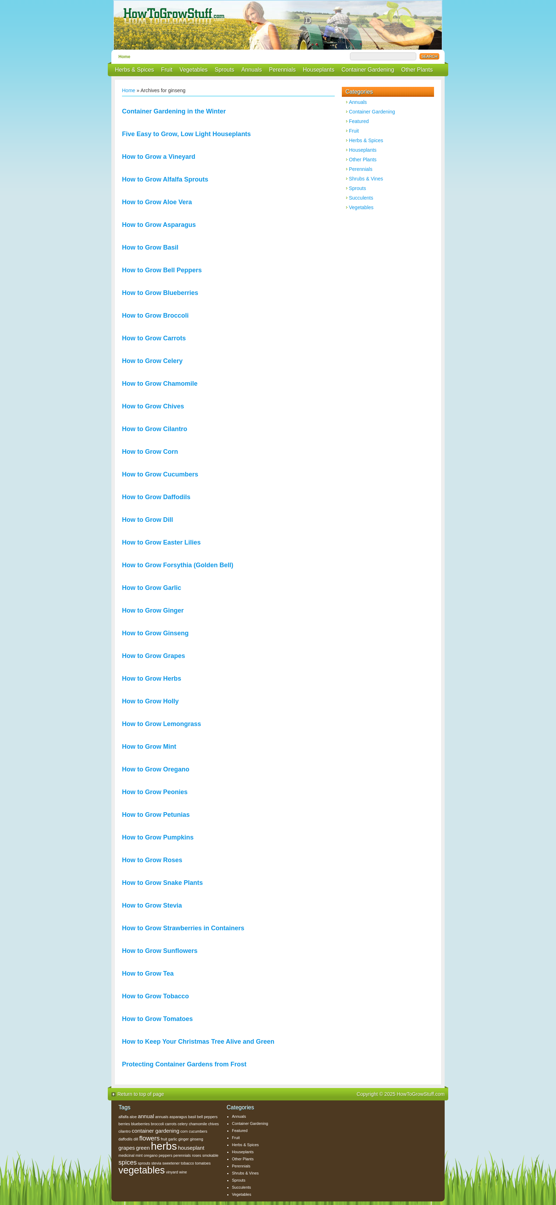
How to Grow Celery (152, 360)
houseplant (191, 1148)
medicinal (126, 1155)
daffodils (125, 1139)
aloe (133, 1117)
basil (192, 1117)
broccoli (157, 1124)
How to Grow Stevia (152, 905)
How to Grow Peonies (155, 792)
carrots (171, 1124)
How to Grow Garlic (151, 587)
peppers (165, 1155)
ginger (183, 1139)
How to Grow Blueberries (160, 292)
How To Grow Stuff (279, 25)
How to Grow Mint (149, 746)
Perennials (282, 70)
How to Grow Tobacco (155, 996)
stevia (156, 1163)
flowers (149, 1138)
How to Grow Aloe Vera (157, 202)
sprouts (144, 1163)
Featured (359, 121)
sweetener (171, 1163)
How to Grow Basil (150, 247)
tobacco (187, 1163)
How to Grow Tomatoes (157, 1018)
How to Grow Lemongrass (161, 723)
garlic (172, 1139)
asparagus (178, 1117)
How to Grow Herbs (151, 678)
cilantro (124, 1131)
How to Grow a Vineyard (158, 156)
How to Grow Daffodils (156, 497)
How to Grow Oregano (155, 769)
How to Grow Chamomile (160, 383)
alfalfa (123, 1117)
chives (213, 1124)
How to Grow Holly (150, 701)
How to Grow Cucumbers (160, 474)
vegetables (141, 1170)
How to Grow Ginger (153, 610)
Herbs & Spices (134, 70)
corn (184, 1131)
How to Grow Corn (150, 451)
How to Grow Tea (148, 973)
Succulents (361, 198)
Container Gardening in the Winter (174, 111)
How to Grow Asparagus (159, 224)
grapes (126, 1148)
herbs (164, 1146)
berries (124, 1124)
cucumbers (198, 1131)
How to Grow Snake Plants (162, 882)
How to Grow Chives (153, 406)
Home (124, 56)
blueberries (140, 1124)
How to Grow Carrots (154, 338)
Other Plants (417, 70)
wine (183, 1172)
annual (146, 1116)
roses (196, 1155)
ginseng (196, 1139)
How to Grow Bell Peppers (162, 270)
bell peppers (207, 1117)
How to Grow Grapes (153, 655)
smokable (210, 1155)
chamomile (198, 1124)
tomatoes (203, 1163)
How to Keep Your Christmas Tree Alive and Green (198, 1041)
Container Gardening (367, 70)
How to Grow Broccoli (155, 315)
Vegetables (193, 70)
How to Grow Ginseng (155, 633)
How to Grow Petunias (156, 814)
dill (136, 1139)
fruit (164, 1139)
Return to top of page (140, 1094)
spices (127, 1162)
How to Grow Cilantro (154, 429)
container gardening (155, 1131)
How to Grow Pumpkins (158, 837)
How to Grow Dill (147, 519)
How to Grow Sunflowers (160, 950)
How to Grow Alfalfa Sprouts (165, 179)
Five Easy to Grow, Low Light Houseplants (186, 134)
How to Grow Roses (152, 860)
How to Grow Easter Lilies (161, 542)
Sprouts (224, 70)
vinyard (172, 1172)
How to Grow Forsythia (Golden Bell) (177, 565)
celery (183, 1124)
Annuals (251, 70)
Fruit (166, 70)
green (143, 1148)
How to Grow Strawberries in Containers (183, 928)
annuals (161, 1117)
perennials (182, 1155)
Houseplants (318, 70)
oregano (150, 1155)
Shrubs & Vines (366, 179)
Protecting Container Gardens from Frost (184, 1064)
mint (139, 1155)
